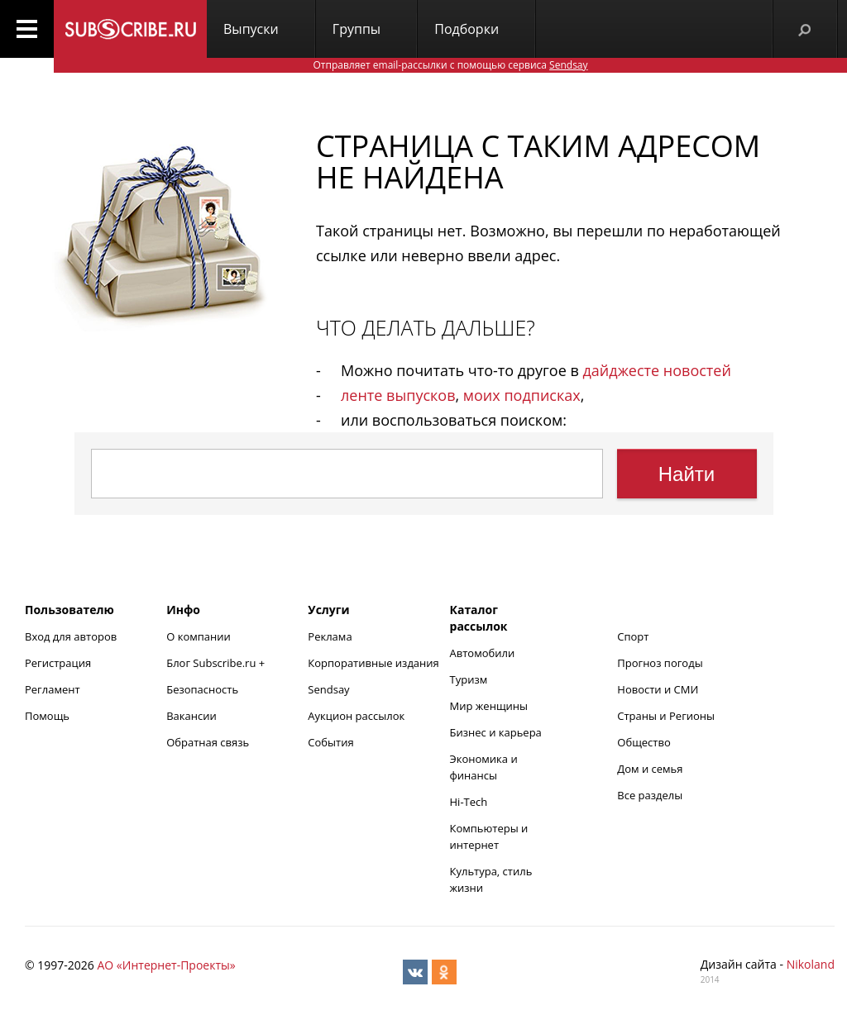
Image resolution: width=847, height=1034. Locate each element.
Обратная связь (207, 742)
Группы (356, 29)
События (330, 742)
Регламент (52, 689)
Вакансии (191, 715)
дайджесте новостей (657, 370)
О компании (198, 636)
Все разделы (649, 795)
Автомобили (482, 653)
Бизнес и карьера (496, 732)
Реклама (330, 636)
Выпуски (251, 29)
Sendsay (328, 689)
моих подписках (522, 395)
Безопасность (202, 689)
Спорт (632, 636)
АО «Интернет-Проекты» (166, 965)
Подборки (466, 29)
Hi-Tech (469, 801)
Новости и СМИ (657, 689)
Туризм (469, 679)
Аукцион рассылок (356, 715)
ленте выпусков (398, 395)
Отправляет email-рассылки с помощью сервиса (450, 65)
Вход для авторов (71, 636)
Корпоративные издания (373, 662)
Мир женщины (489, 705)
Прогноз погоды (659, 662)
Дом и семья (649, 768)
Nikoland (811, 964)
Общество (643, 742)
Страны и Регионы (666, 715)
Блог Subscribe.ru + (216, 662)
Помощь (47, 715)
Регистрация (58, 662)
